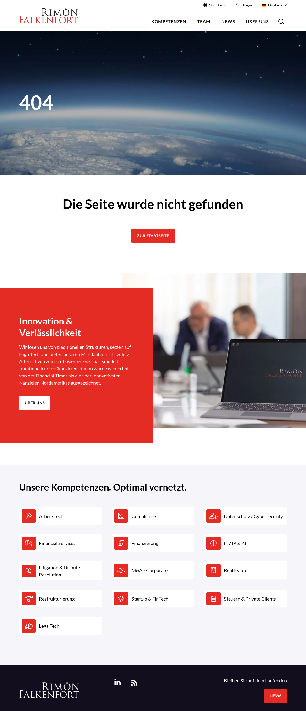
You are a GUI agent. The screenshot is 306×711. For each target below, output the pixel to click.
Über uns (257, 21)
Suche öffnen (282, 23)
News (228, 21)
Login (244, 5)
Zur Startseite (153, 236)
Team (203, 21)
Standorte (217, 5)
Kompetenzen (168, 21)
